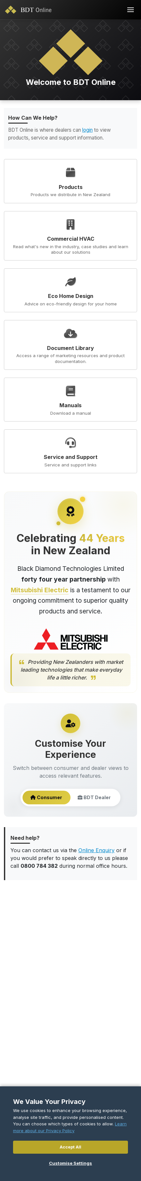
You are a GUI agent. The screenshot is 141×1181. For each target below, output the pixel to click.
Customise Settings (70, 1163)
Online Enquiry (96, 850)
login (87, 130)
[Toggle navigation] (130, 9)
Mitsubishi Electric (40, 590)
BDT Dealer (94, 797)
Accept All (70, 1146)
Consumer (46, 797)
